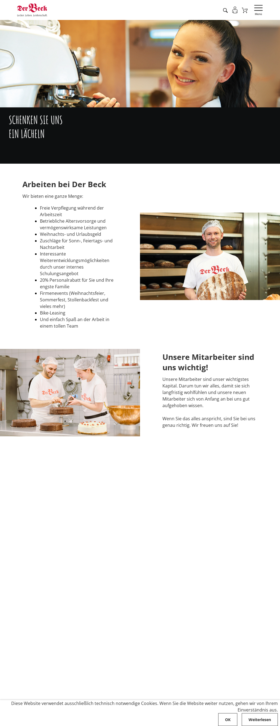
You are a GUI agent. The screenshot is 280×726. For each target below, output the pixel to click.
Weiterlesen (260, 719)
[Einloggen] (234, 10)
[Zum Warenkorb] (245, 10)
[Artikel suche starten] (225, 10)
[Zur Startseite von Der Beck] (32, 10)
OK (228, 719)
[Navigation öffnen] (258, 10)
